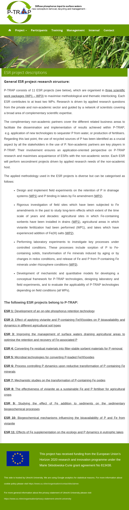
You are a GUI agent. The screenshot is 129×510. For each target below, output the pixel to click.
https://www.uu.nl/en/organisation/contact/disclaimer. (54, 483)
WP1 (33, 196)
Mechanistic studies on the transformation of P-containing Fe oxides (54, 380)
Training (57, 30)
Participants (39, 30)
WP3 (73, 264)
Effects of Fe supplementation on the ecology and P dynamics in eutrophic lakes (63, 432)
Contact (109, 30)
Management (76, 30)
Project (21, 30)
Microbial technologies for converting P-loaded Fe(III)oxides (49, 357)
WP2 (98, 196)
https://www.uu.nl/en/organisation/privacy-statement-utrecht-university (37, 498)
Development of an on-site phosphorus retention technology (49, 311)
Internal (94, 30)
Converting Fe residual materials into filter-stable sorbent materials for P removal (63, 348)
